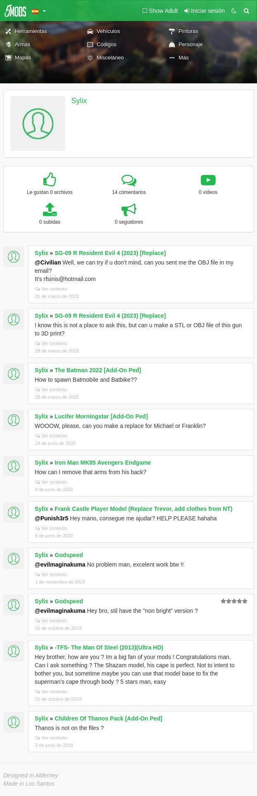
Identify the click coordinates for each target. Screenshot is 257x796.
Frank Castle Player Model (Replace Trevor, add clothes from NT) (143, 508)
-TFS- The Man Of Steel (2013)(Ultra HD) (109, 647)
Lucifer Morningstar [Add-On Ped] (101, 416)
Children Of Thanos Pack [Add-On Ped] (108, 718)
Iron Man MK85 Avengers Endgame (103, 462)
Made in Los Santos (29, 783)
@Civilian (48, 262)
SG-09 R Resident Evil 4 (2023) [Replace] (110, 253)
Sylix (79, 101)
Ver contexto (51, 288)
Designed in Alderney (30, 775)
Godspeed (69, 555)
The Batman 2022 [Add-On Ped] (98, 370)
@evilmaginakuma (60, 564)
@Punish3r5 (51, 518)
